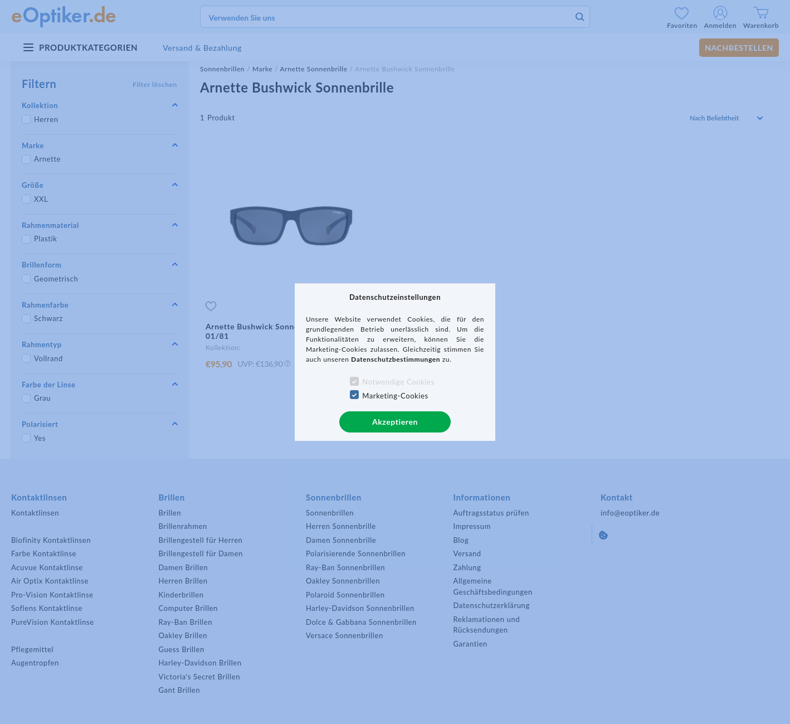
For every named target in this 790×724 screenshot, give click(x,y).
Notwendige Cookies (398, 381)
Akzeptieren (395, 421)
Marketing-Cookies (395, 395)
